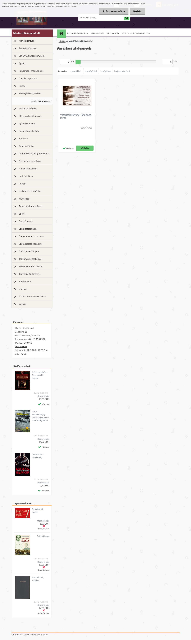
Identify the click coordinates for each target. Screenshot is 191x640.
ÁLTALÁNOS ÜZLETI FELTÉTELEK (136, 33)
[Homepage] (62, 33)
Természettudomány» (30, 274)
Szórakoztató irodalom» (31, 244)
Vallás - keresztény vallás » (32, 296)
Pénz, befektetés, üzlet (30, 206)
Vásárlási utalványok (41, 101)
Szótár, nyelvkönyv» (29, 251)
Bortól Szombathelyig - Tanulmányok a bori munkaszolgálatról (40, 416)
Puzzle (22, 86)
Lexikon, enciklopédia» (30, 191)
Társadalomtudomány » (30, 266)
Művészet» (24, 198)
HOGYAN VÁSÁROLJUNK (77, 33)
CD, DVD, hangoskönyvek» (32, 56)
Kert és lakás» (26, 176)
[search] (126, 17)
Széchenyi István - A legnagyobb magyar (39, 375)
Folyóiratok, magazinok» (31, 71)
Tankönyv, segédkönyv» (30, 259)
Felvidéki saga (43, 536)
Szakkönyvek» (26, 221)
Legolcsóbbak (75, 71)
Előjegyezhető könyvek (30, 116)
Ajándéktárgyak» (27, 40)
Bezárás (137, 11)
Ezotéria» (23, 138)
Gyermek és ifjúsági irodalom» (34, 153)
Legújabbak (106, 71)
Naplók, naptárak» (28, 78)
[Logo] (32, 17)
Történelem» (25, 281)
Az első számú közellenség (38, 456)
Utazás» (23, 289)
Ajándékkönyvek (27, 123)
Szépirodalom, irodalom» (31, 236)
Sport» (22, 213)
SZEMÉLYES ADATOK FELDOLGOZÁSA (76, 40)
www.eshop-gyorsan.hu (36, 634)
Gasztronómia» (26, 146)
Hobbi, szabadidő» (28, 168)
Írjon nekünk (21, 346)
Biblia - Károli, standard (38, 579)
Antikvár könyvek (27, 48)
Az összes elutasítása (114, 11)
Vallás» (22, 304)
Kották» (23, 183)
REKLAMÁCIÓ (113, 33)
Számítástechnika (28, 228)
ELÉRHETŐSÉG (97, 33)
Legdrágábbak (91, 71)
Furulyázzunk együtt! (37, 511)
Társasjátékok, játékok (30, 93)
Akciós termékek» (28, 108)
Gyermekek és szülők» (30, 161)
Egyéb (22, 63)
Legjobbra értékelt (122, 71)
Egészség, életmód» (29, 131)
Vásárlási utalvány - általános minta (75, 116)
